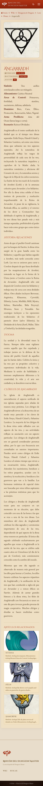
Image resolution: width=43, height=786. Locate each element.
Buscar (14, 771)
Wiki (13, 13)
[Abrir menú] (39, 4)
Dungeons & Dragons (26, 13)
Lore (39, 13)
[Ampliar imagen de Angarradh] (21, 40)
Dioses (5, 16)
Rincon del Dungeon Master (14, 4)
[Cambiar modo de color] (33, 4)
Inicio (4, 13)
